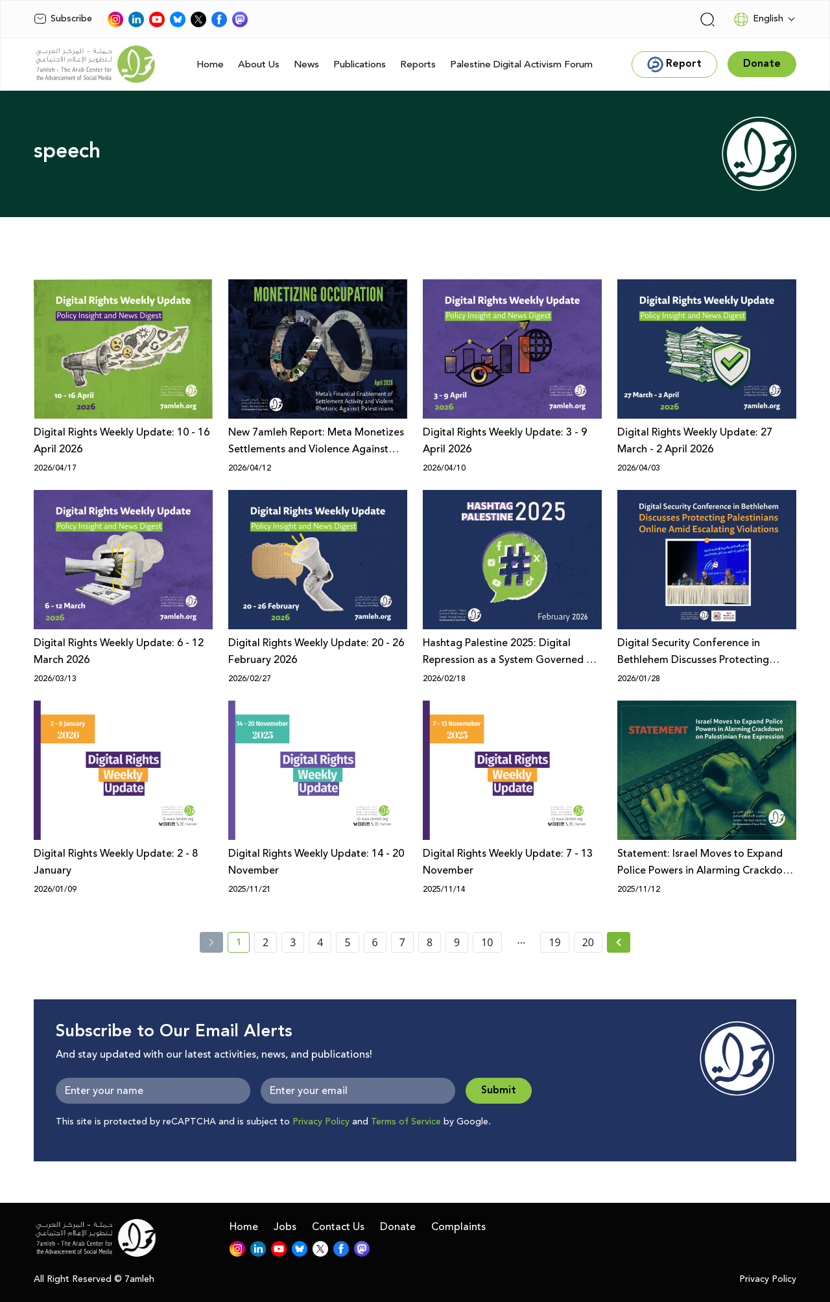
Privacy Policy (321, 1122)
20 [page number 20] (588, 942)
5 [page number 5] (347, 942)
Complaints (458, 1227)
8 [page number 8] (430, 942)
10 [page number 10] (487, 942)
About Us (258, 64)
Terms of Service (406, 1122)
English (758, 19)
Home (210, 64)
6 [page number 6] (375, 942)
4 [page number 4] (320, 942)
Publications (359, 64)
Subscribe (63, 19)
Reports (418, 64)
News (306, 64)
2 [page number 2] (265, 942)
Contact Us (338, 1227)
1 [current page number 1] (243, 944)
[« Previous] (211, 942)
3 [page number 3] (293, 942)
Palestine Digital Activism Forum (521, 64)
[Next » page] (618, 942)
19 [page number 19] (554, 942)
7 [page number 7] (402, 942)
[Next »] (619, 942)
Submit (498, 1090)
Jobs (285, 1227)
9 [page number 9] (457, 942)
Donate (398, 1227)
